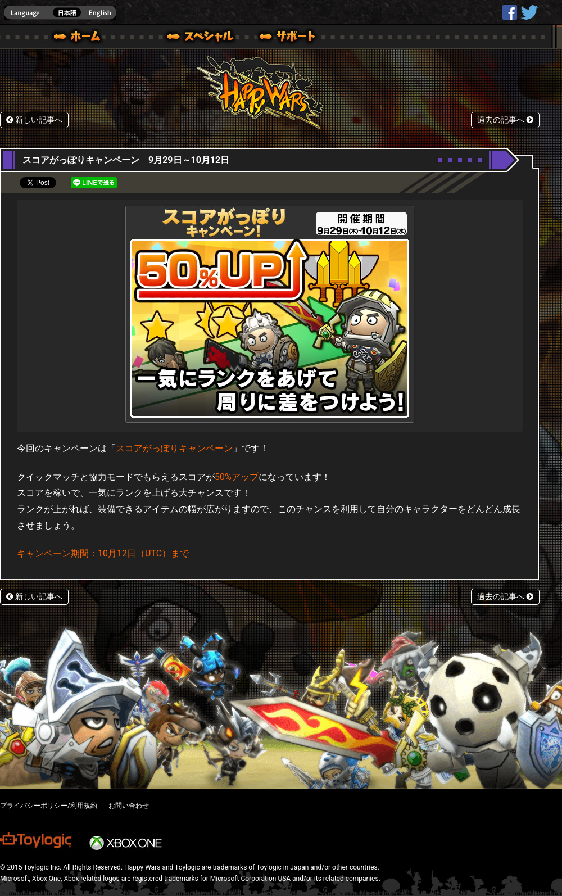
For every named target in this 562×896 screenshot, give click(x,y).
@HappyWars (529, 12)
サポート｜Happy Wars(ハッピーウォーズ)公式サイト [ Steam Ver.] (288, 38)
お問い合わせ (128, 805)
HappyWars (510, 12)
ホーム (81, 38)
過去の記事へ (505, 120)
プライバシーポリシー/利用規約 (48, 805)
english (60, 13)
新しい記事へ (34, 120)
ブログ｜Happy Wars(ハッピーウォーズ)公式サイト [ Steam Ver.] (185, 38)
